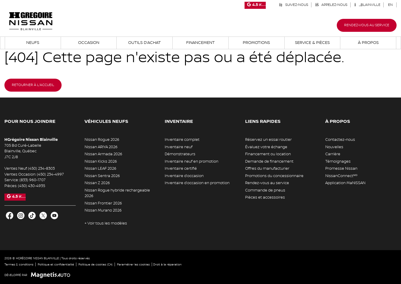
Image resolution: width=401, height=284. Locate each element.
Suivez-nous (293, 5)
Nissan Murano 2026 (103, 210)
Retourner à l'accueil (33, 85)
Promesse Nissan (341, 168)
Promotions (256, 42)
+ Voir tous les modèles (106, 223)
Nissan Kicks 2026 (101, 161)
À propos (368, 42)
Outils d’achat (144, 42)
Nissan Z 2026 (97, 183)
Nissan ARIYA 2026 (101, 147)
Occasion (88, 42)
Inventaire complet (182, 139)
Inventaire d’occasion (184, 176)
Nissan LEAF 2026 (100, 168)
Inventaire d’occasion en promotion (197, 183)
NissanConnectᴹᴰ (341, 176)
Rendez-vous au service (366, 25)
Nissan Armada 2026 (103, 154)
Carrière (332, 154)
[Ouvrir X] (43, 215)
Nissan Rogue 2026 (102, 139)
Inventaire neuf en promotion (191, 161)
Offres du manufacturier (267, 168)
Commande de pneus (265, 190)
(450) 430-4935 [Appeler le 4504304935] (31, 186)
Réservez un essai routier (268, 139)
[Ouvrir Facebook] (9, 215)
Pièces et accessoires (265, 197)
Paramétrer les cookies (133, 264)
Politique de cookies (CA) (95, 264)
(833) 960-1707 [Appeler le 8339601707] (32, 180)
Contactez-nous (340, 139)
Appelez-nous (331, 5)
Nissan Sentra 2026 (102, 176)
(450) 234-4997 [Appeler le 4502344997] (50, 174)
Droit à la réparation (167, 264)
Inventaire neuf (178, 147)
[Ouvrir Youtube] (54, 215)
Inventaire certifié (181, 168)
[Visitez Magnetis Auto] (52, 275)
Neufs (32, 42)
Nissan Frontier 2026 (103, 203)
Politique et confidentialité (56, 264)
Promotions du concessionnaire (274, 176)
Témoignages (338, 161)
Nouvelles (334, 147)
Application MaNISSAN (345, 183)
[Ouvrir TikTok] (32, 215)
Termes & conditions (18, 264)
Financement (200, 42)
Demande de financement (269, 161)
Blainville (367, 5)
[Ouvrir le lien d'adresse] (22, 151)
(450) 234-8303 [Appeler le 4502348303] (41, 168)
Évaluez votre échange (266, 147)
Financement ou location (268, 154)
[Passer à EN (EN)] (391, 4)
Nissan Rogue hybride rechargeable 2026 (117, 193)
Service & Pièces (312, 42)
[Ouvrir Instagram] (20, 215)
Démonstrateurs (180, 154)
